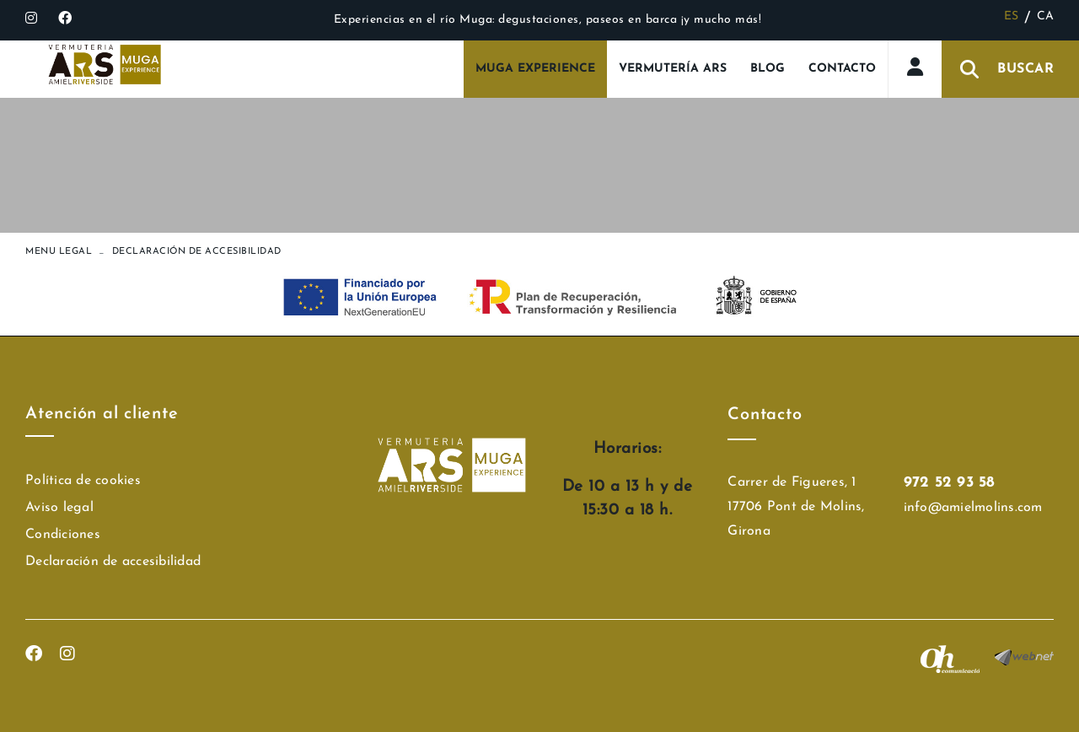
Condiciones (62, 534)
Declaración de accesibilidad (113, 561)
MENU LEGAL (58, 251)
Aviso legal (59, 507)
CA (1046, 16)
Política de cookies (83, 480)
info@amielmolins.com (973, 507)
